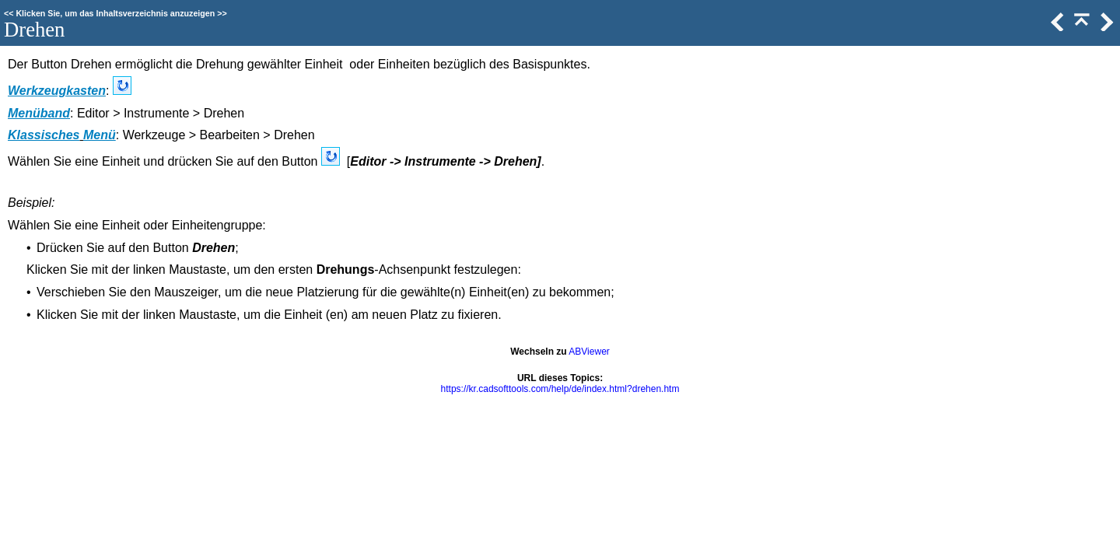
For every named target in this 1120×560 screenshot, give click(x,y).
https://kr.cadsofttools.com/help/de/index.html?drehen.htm (560, 388)
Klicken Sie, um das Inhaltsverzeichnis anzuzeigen (115, 13)
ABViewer (589, 351)
